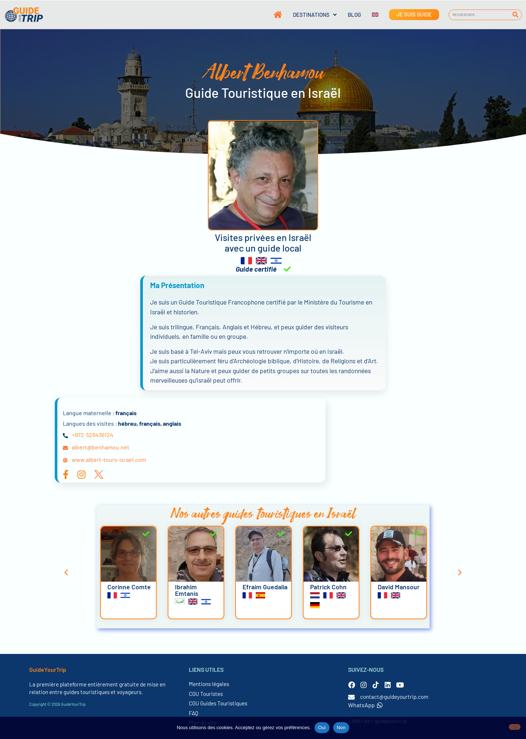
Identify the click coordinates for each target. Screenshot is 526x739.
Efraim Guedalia (265, 587)
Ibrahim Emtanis (186, 590)
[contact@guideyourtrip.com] (351, 697)
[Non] (515, 727)
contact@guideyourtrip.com (394, 696)
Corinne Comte (129, 587)
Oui (322, 727)
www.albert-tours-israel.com (109, 459)
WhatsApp (365, 704)
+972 (78, 434)
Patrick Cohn (328, 587)
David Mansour (399, 587)
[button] (66, 572)
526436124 (99, 434)
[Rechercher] (515, 15)
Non (341, 727)
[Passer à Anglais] (369, 14)
